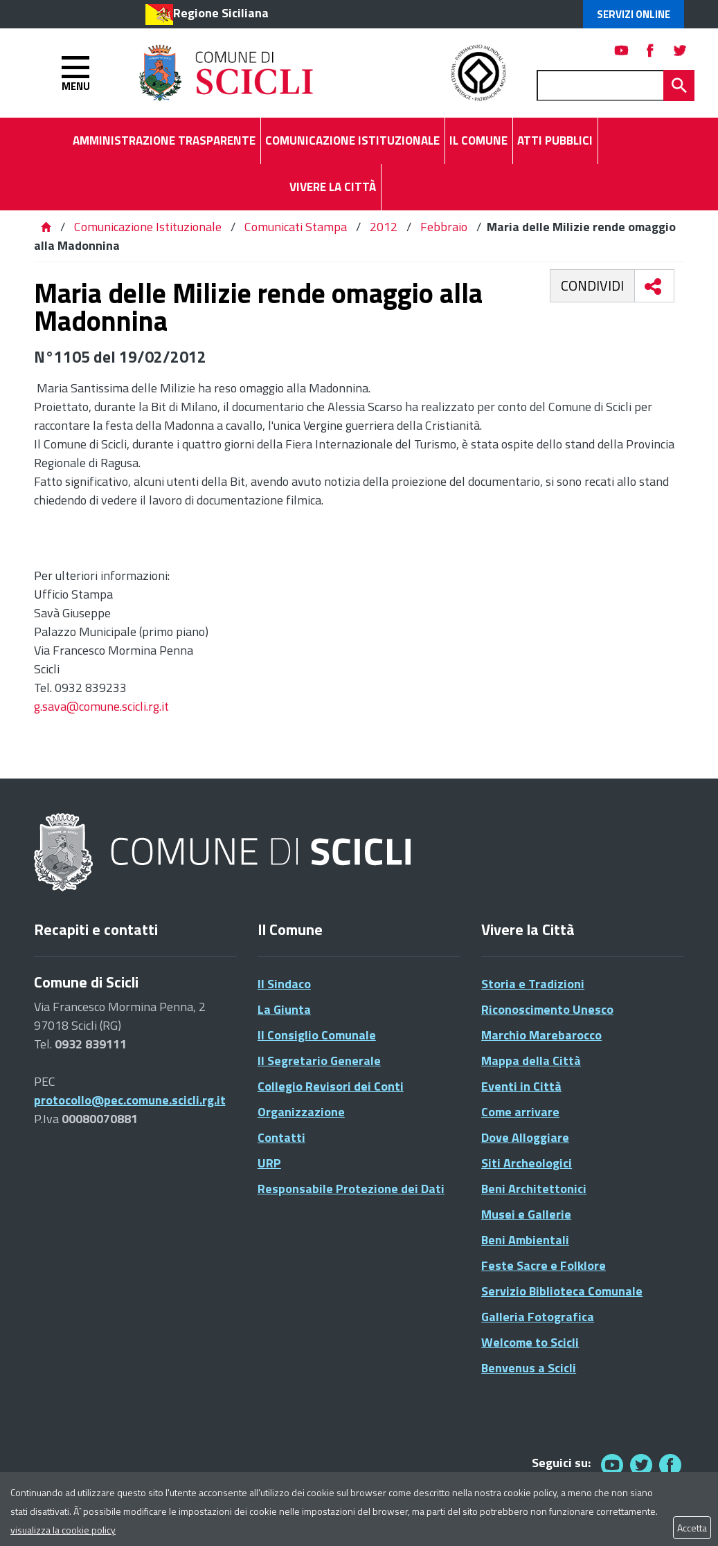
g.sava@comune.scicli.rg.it (101, 706)
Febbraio (443, 226)
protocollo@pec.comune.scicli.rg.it (130, 1100)
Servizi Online (633, 14)
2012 (383, 226)
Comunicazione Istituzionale (148, 226)
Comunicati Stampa (295, 226)
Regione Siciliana (221, 12)
